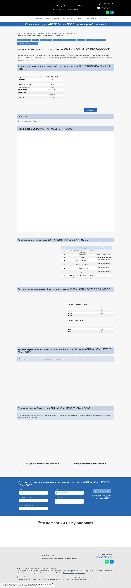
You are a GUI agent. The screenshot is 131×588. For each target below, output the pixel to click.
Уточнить (52, 97)
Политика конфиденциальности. (74, 573)
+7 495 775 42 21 (105, 557)
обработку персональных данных (103, 497)
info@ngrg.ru (48, 555)
